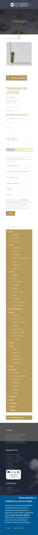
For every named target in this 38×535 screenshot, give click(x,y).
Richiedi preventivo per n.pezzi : (15, 118)
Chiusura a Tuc (17, 319)
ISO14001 (10, 488)
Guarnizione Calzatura (19, 376)
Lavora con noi (12, 466)
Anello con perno (18, 292)
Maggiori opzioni (18, 528)
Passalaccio (16, 383)
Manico (15, 288)
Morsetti (15, 393)
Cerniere (15, 325)
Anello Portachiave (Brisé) (21, 258)
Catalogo (10, 464)
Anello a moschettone (19, 302)
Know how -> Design (14, 454)
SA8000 (10, 490)
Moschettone (17, 281)
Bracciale (16, 241)
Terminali (16, 389)
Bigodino (15, 234)
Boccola (15, 275)
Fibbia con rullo (17, 359)
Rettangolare (17, 265)
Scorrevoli (16, 352)
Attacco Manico (17, 305)
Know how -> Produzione (15, 457)
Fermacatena (17, 298)
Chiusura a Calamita (19, 322)
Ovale (15, 261)
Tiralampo (15, 101)
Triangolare (16, 254)
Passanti (15, 356)
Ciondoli (15, 372)
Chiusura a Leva (18, 329)
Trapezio (15, 268)
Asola (15, 295)
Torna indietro (16, 78)
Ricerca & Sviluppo (13, 461)
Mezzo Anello (17, 248)
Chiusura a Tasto (18, 336)
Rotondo (15, 251)
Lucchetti (16, 339)
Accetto (8, 528)
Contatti (10, 468)
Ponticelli (16, 285)
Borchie (15, 386)
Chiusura (16, 315)
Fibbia (15, 349)
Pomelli (15, 278)
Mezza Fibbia (17, 363)
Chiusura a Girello (18, 332)
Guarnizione (16, 379)
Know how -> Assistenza (15, 459)
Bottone (15, 238)
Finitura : (8, 127)
